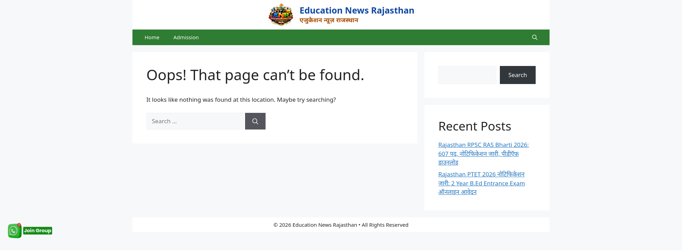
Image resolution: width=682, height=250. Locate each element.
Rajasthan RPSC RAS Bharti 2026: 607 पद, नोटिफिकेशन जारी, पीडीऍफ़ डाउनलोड (483, 153)
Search (518, 75)
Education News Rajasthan (357, 10)
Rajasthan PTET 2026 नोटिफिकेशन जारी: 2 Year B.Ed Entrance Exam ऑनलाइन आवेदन (481, 183)
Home (152, 37)
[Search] (255, 121)
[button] (534, 37)
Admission (186, 37)
